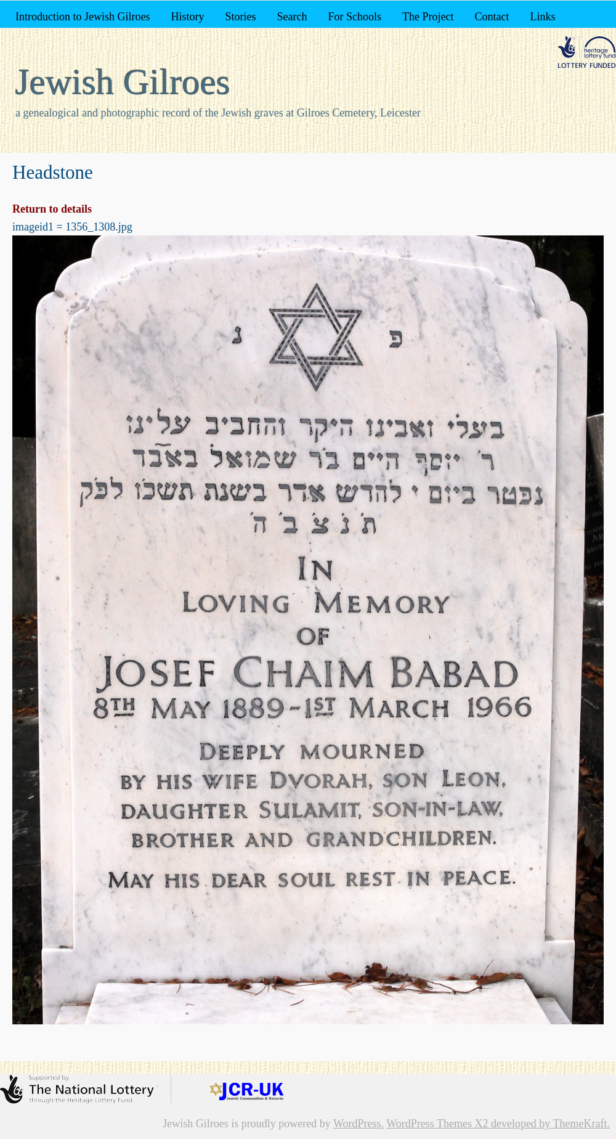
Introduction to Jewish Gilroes (82, 16)
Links (542, 16)
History (187, 16)
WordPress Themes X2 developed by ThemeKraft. (498, 1123)
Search (292, 16)
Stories (240, 16)
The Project (427, 16)
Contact (491, 16)
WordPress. (358, 1123)
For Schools (354, 16)
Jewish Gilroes (122, 82)
